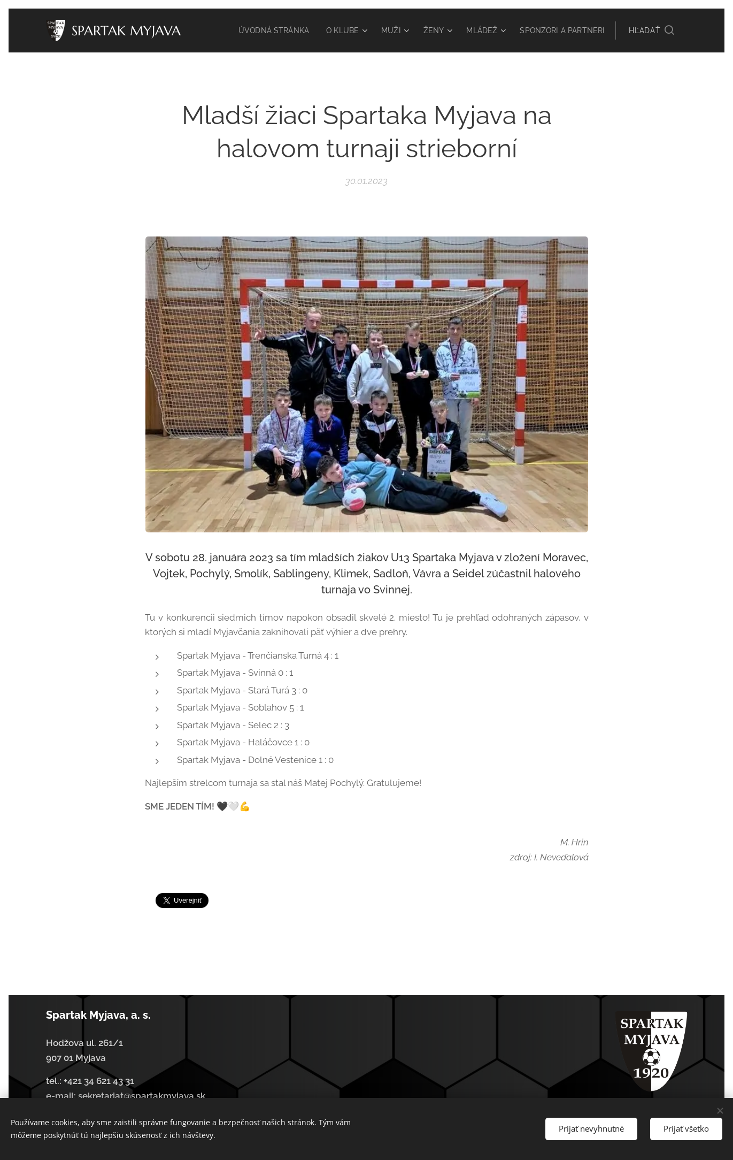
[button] (651, 30)
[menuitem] (322, 30)
